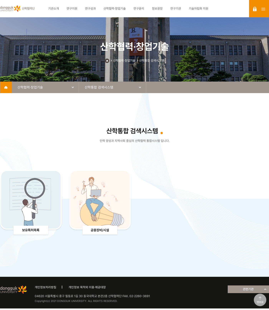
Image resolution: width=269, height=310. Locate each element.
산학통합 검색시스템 (151, 60)
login (255, 9)
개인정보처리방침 (45, 289)
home (6, 87)
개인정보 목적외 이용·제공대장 (87, 289)
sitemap (263, 9)
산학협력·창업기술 (124, 60)
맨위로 (260, 302)
